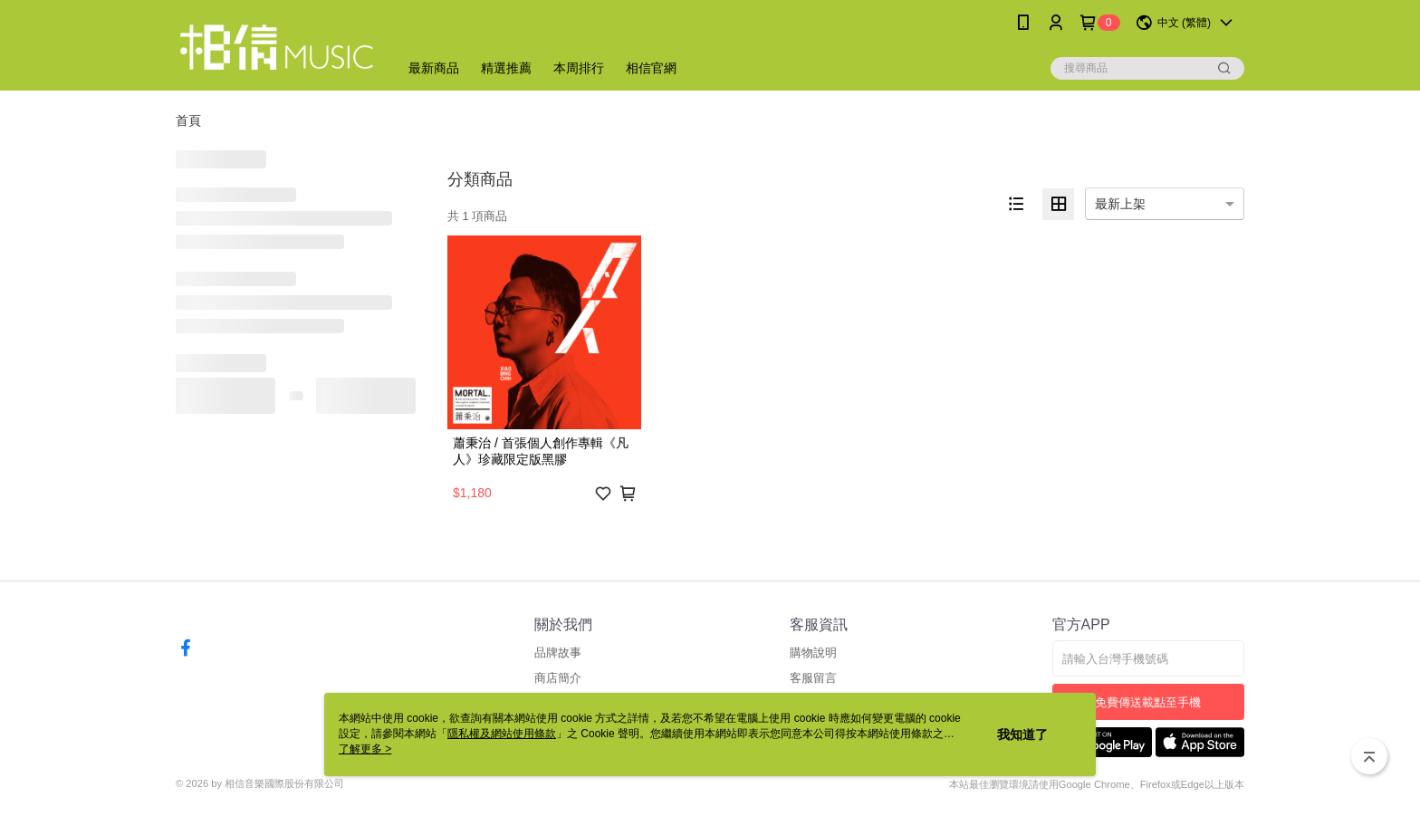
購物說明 (813, 652)
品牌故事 (557, 652)
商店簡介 (557, 678)
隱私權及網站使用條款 (501, 733)
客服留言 (813, 678)
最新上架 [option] (1120, 204)
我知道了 (1022, 734)
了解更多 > (365, 749)
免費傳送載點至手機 (1148, 702)
